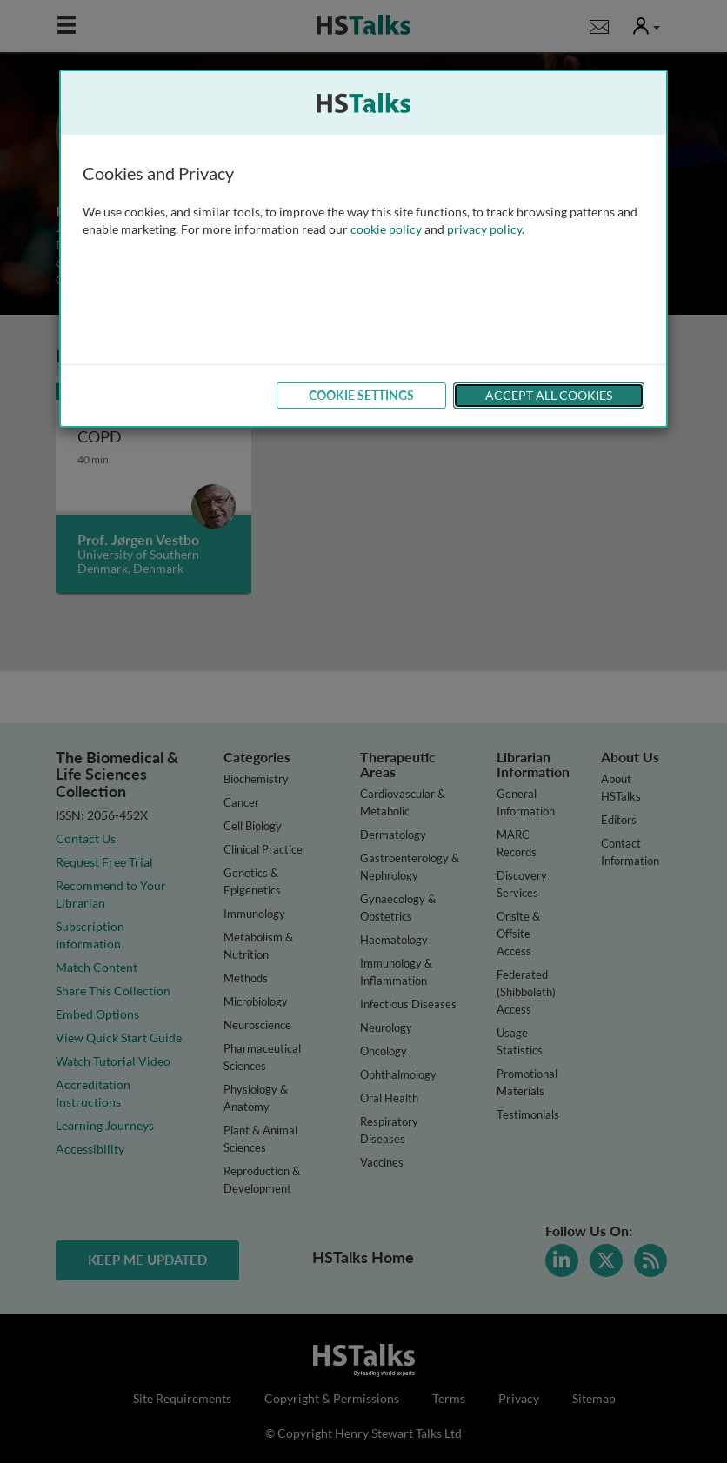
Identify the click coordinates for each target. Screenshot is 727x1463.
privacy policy (484, 229)
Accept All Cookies (548, 395)
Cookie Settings (361, 395)
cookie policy (386, 229)
